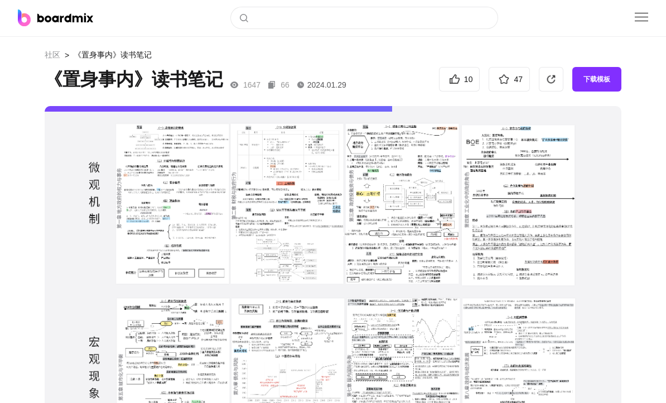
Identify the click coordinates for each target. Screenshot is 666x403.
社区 (52, 54)
